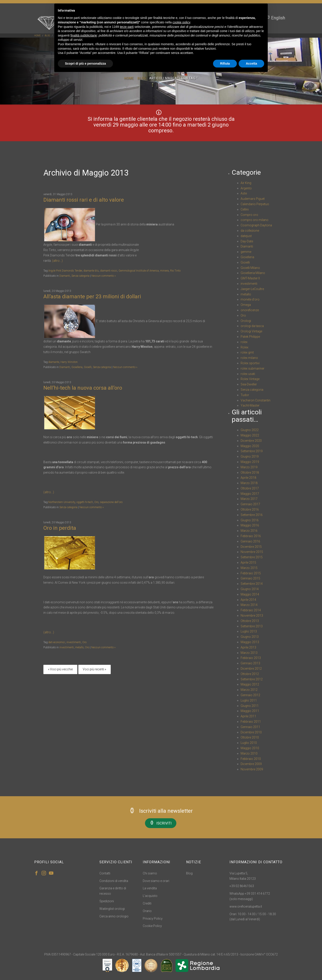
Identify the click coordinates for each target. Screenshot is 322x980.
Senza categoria (80, 275)
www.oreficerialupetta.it (245, 906)
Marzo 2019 (249, 467)
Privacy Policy (153, 918)
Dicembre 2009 (251, 764)
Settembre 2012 (252, 679)
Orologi (246, 321)
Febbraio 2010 (251, 759)
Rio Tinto (175, 270)
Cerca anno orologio (114, 916)
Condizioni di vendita (113, 881)
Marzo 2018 (249, 483)
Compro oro (249, 215)
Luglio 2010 (249, 743)
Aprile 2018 (248, 477)
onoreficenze (250, 310)
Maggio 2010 (250, 748)
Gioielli (88, 367)
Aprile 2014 (248, 600)
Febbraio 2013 (251, 658)
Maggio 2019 (250, 462)
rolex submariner (252, 368)
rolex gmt (247, 352)
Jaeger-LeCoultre (252, 289)
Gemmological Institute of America (139, 270)
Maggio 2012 (250, 684)
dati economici (56, 642)
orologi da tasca (252, 326)
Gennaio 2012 (250, 695)
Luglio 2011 (249, 700)
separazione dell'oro (111, 502)
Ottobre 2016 (250, 509)
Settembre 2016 (252, 515)
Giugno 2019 (250, 456)
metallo (79, 647)
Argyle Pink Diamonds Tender (65, 270)
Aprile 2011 (248, 716)
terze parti (127, 27)
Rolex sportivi (250, 363)
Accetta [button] (251, 63)
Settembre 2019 (252, 451)
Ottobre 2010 (250, 737)
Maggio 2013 (250, 642)
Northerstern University (61, 502)
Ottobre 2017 (250, 488)
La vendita (150, 888)
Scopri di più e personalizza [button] (85, 63)
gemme (246, 252)
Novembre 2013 (252, 615)
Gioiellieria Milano (253, 273)
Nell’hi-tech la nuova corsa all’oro (82, 388)
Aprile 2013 (248, 647)
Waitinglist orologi (112, 908)
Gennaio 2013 (250, 663)
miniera (164, 270)
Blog (141, 79)
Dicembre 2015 (251, 546)
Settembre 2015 (252, 557)
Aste (244, 193)
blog (47, 35)
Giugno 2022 (250, 430)
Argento (246, 188)
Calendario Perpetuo (255, 204)
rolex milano (249, 358)
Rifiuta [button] (225, 63)
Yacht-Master (250, 405)
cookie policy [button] (181, 22)
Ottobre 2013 (250, 621)
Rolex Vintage (250, 379)
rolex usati (248, 374)
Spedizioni (106, 901)
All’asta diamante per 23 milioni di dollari (92, 296)
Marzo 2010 (249, 753)
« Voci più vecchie (60, 669)
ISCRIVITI (161, 822)
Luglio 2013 (249, 631)
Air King (246, 183)
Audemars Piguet (253, 199)
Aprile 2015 (248, 562)
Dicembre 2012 (251, 668)
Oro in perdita (59, 528)
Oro (96, 502)
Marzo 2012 (249, 690)
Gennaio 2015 (250, 578)
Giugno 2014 (250, 589)
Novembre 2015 (252, 552)
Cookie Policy (152, 926)
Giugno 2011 (250, 706)
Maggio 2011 (250, 711)
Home (37, 35)
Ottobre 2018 (250, 472)
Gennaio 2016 (250, 541)
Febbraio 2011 (251, 721)
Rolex (244, 347)
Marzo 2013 (249, 653)
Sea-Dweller (249, 384)
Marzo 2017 (249, 499)
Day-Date (247, 241)
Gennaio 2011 (250, 727)
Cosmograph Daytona (256, 225)
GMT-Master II (250, 278)
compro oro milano (254, 220)
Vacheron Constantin (255, 400)
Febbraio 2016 (251, 536)
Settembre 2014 (252, 583)
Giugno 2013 (250, 636)
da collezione (250, 230)
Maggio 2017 (250, 493)
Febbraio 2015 (251, 573)
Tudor (245, 395)
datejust (246, 236)
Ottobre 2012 (250, 674)
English (275, 17)
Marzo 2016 (249, 530)
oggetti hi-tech (84, 502)
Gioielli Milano (250, 268)
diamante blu (91, 270)
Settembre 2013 (252, 626)
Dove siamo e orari (156, 881)
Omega (246, 305)
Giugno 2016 (250, 520)
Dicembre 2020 (251, 440)
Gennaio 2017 (250, 504)
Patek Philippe (250, 336)
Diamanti (64, 275)
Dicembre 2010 (251, 732)
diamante (53, 362)
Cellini (245, 209)
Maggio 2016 (250, 525)
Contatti (104, 873)
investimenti (73, 642)
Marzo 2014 (249, 605)
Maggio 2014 (250, 594)
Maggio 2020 (250, 446)
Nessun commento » (103, 275)
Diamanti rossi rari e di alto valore (83, 200)
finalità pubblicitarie (83, 35)
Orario (147, 911)
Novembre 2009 (252, 769)
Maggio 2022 (250, 435)
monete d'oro (250, 299)
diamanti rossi (108, 270)
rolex (244, 342)
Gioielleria (77, 367)
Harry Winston (69, 362)
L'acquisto (150, 896)
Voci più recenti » (94, 669)
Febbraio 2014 (251, 610)
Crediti (147, 903)
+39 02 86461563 (241, 886)
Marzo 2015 (249, 568)
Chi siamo (150, 873)
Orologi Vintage (251, 331)
